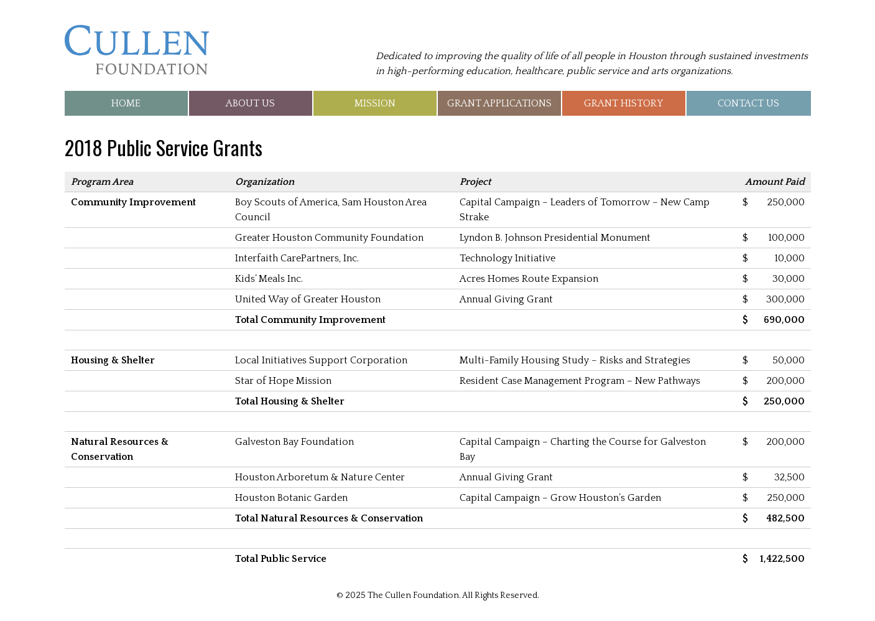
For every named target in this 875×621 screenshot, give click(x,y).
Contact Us (748, 103)
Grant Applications (499, 103)
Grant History (623, 103)
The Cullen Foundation (137, 50)
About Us (250, 103)
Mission (375, 103)
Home (126, 103)
